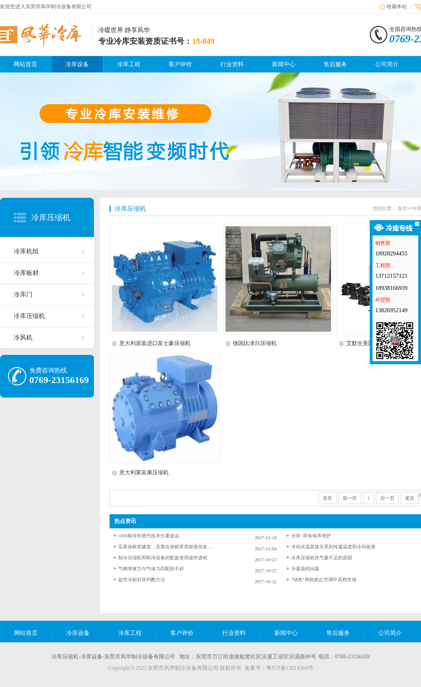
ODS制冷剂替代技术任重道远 (148, 536)
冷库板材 (26, 272)
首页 (402, 208)
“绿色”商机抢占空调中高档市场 (323, 579)
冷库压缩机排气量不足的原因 (321, 557)
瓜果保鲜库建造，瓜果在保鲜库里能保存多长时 (165, 547)
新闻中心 (283, 64)
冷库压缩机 (50, 217)
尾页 (409, 498)
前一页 (350, 498)
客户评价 (180, 64)
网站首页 (25, 64)
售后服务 (335, 64)
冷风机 (23, 337)
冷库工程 (128, 64)
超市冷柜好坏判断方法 (141, 579)
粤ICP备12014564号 (289, 668)
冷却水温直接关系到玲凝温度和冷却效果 (333, 547)
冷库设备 (77, 64)
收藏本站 (397, 6)
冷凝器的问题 (305, 568)
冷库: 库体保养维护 (311, 536)
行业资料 (232, 64)
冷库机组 (26, 251)
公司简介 (387, 64)
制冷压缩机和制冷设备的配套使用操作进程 (162, 557)
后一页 (387, 498)
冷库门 (23, 294)
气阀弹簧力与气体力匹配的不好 (151, 568)
